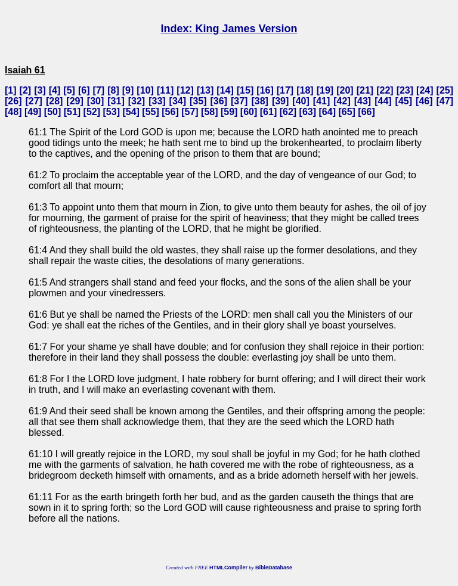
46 (424, 101)
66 (366, 112)
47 (445, 101)
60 (248, 112)
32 (136, 101)
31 (116, 101)
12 (185, 90)
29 (75, 101)
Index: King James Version (228, 29)
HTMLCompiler (228, 568)
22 (384, 90)
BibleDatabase (273, 568)
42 (342, 101)
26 (13, 101)
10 (145, 90)
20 (345, 90)
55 (151, 112)
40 (301, 101)
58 (209, 112)
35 (198, 101)
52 (91, 112)
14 (225, 90)
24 (424, 90)
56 (170, 112)
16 (265, 90)
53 (111, 112)
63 (307, 112)
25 (445, 90)
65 (347, 112)
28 (54, 101)
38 (260, 101)
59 (229, 112)
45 (403, 101)
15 (245, 90)
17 (285, 90)
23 (405, 90)
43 (362, 101)
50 (52, 112)
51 (72, 112)
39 (280, 101)
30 (95, 101)
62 (288, 112)
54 (131, 112)
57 (189, 112)
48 (13, 112)
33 (157, 101)
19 (325, 90)
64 (327, 112)
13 (205, 90)
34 (177, 101)
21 (365, 90)
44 (382, 101)
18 (305, 90)
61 (268, 112)
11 (165, 90)
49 (32, 112)
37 (239, 101)
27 (34, 101)
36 (218, 101)
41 (321, 101)
